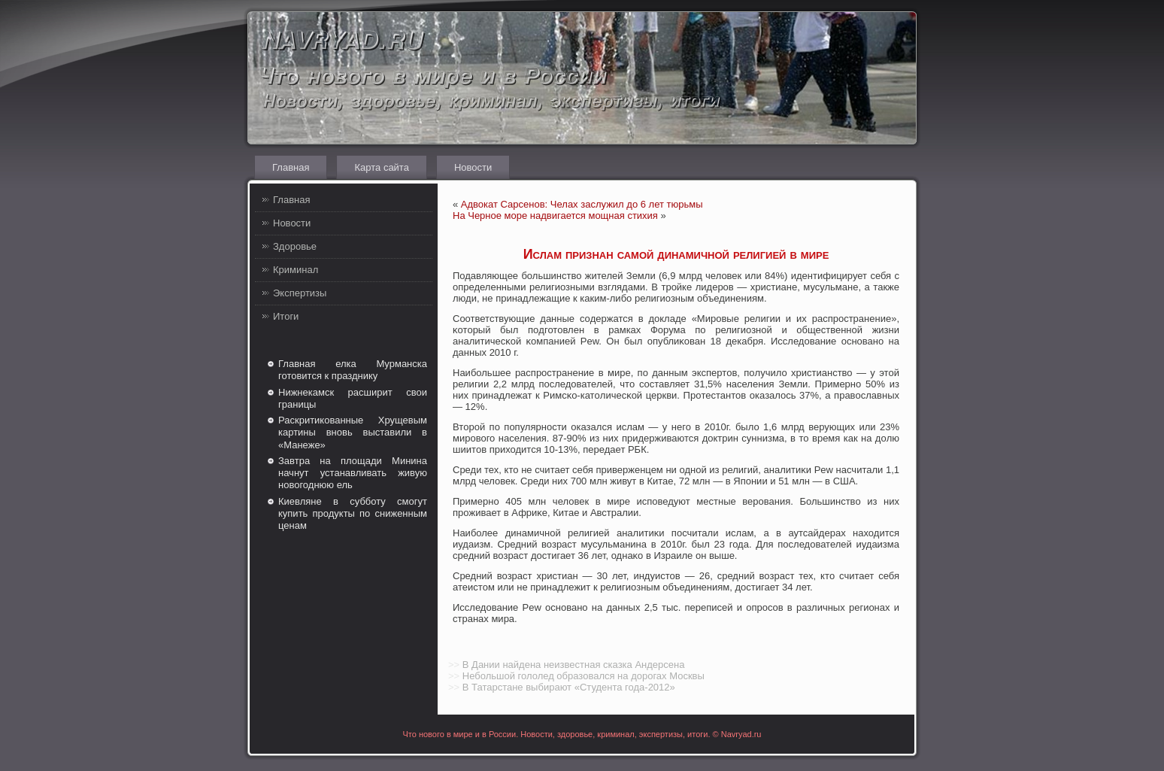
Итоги (286, 316)
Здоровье (295, 246)
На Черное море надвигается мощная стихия (555, 215)
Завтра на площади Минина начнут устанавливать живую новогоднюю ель (352, 473)
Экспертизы (299, 293)
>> (453, 664)
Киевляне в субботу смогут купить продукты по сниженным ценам (352, 514)
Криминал (295, 269)
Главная (290, 167)
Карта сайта (381, 167)
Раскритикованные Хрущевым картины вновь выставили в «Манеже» (352, 432)
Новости (473, 167)
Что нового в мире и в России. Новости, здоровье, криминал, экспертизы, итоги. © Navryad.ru (582, 734)
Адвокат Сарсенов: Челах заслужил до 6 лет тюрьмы (582, 204)
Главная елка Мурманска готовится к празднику (352, 369)
